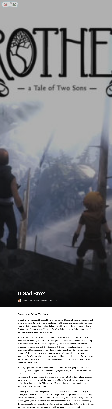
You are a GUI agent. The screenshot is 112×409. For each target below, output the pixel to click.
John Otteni (26, 300)
